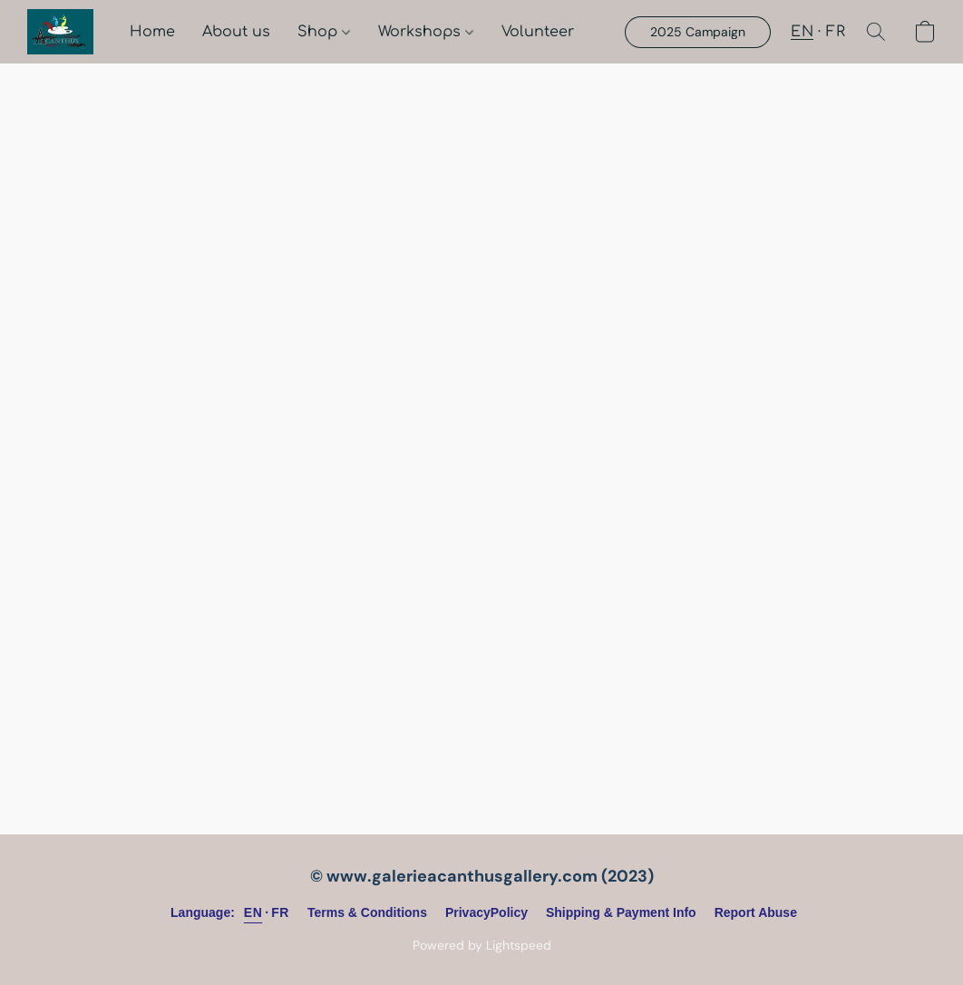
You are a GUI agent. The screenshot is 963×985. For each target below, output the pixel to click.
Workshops (425, 32)
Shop (323, 32)
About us (236, 32)
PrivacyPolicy (486, 912)
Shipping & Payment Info (621, 912)
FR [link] (280, 912)
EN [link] (253, 912)
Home (152, 32)
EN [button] (802, 32)
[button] (60, 31)
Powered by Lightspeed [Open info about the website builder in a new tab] (482, 945)
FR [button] (835, 32)
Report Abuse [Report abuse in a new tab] (756, 912)
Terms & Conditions (367, 912)
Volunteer (537, 32)
